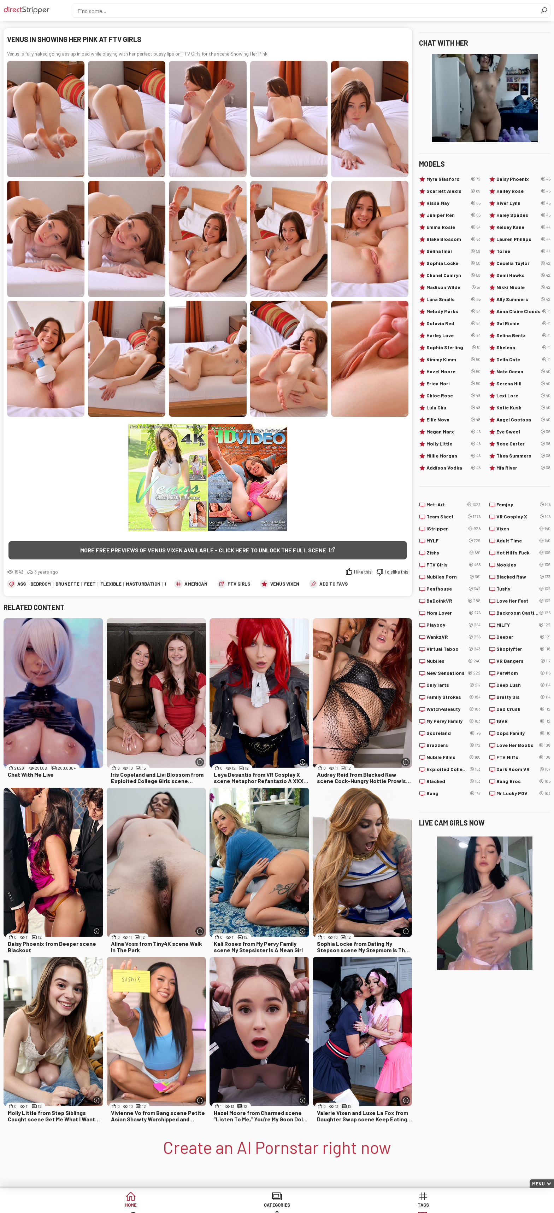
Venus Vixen (284, 584)
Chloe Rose (453, 395)
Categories (168, 1206)
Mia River (523, 468)
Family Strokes (453, 697)
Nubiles (453, 661)
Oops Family (523, 733)
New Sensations (453, 673)
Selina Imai (453, 251)
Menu (538, 1183)
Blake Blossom (453, 239)
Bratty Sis (523, 697)
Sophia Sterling (453, 347)
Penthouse (453, 589)
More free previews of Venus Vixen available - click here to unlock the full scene (203, 550)
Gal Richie (523, 323)
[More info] (199, 762)
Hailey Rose (523, 191)
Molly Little (453, 443)
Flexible (111, 584)
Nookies (523, 564)
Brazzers (453, 745)
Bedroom (40, 584)
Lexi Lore (523, 395)
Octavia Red (453, 323)
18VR (523, 721)
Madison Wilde (453, 287)
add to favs (333, 584)
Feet (90, 584)
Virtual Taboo (453, 649)
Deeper (523, 637)
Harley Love (453, 335)
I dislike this (396, 572)
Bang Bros (523, 781)
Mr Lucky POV (523, 793)
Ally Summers (523, 299)
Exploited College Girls (453, 769)
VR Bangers (523, 661)
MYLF (453, 540)
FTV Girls (239, 584)
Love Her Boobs (523, 745)
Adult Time (523, 540)
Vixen (523, 528)
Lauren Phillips (523, 239)
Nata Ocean (523, 371)
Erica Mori (453, 383)
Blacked (453, 781)
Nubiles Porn (453, 577)
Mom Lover (453, 613)
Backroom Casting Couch (523, 613)
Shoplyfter (523, 649)
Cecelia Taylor (523, 263)
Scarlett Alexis (453, 191)
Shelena (523, 347)
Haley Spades (523, 215)
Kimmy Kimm (453, 359)
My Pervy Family (453, 721)
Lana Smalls (453, 299)
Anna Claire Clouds (523, 311)
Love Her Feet (523, 601)
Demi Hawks (523, 275)
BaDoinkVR (453, 601)
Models (331, 1206)
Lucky (385, 1206)
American (195, 584)
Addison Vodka (453, 468)
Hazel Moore (453, 371)
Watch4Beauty (453, 709)
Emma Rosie (453, 227)
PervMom (523, 673)
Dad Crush (523, 709)
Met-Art (453, 504)
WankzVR (453, 637)
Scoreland (453, 733)
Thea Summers (523, 456)
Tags (223, 1206)
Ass (21, 584)
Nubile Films (453, 757)
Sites (277, 1206)
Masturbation (143, 584)
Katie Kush (523, 407)
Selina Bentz (523, 335)
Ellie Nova (453, 419)
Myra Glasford (453, 179)
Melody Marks (453, 311)
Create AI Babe (439, 1206)
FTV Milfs (523, 757)
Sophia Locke (453, 263)
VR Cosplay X (523, 516)
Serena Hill (523, 383)
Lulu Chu (453, 407)
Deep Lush (523, 685)
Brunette (67, 584)
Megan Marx (453, 431)
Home (114, 1206)
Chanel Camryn (453, 275)
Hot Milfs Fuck (523, 552)
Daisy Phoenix (523, 179)
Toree (523, 251)
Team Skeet (453, 516)
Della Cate (523, 359)
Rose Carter (523, 443)
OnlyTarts (453, 685)
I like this (363, 572)
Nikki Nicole (523, 287)
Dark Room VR (523, 769)
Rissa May (453, 203)
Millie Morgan (453, 456)
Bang (453, 793)
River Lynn (523, 203)
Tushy (523, 589)
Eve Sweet (523, 431)
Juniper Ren (453, 215)
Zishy (453, 552)
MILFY (523, 625)
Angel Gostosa (523, 419)
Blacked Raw (523, 577)
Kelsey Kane (523, 227)
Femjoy (523, 504)
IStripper (453, 528)
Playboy (453, 625)
